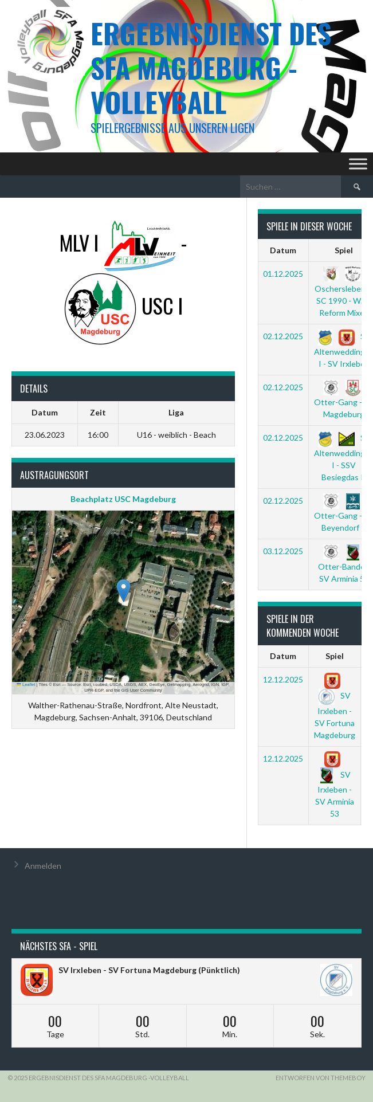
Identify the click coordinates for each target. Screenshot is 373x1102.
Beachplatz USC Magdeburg (123, 499)
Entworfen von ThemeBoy (321, 1077)
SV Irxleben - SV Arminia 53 (334, 786)
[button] (123, 590)
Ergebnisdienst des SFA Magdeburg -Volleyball (211, 67)
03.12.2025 (283, 551)
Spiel (334, 656)
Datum (283, 250)
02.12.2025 (283, 336)
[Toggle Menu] (358, 163)
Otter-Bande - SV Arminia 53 (344, 564)
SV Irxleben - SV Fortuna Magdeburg (334, 706)
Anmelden (43, 865)
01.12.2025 (283, 274)
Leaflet (26, 684)
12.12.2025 (283, 679)
